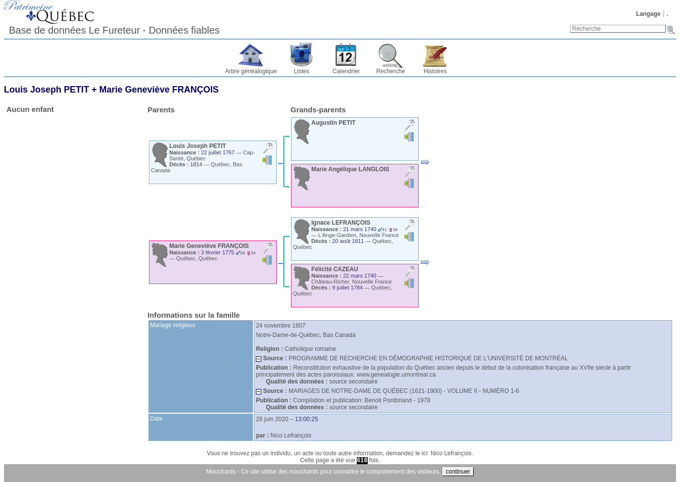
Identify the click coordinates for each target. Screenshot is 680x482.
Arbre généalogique (251, 71)
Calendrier (346, 71)
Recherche (390, 71)
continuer (458, 471)
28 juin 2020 (272, 419)
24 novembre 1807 (280, 325)
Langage (648, 13)
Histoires (435, 71)
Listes (301, 71)
